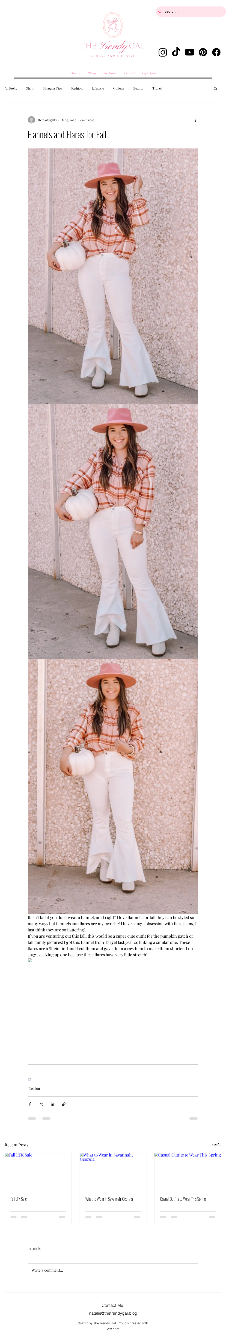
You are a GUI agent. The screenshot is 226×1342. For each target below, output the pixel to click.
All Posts (11, 88)
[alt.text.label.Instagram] (162, 52)
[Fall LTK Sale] (38, 1171)
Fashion (77, 88)
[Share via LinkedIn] (52, 1104)
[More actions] (195, 120)
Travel (157, 88)
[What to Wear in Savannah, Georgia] (113, 1171)
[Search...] (190, 11)
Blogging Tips (52, 88)
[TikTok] (176, 52)
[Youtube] (189, 52)
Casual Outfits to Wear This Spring (183, 1199)
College (118, 88)
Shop (29, 88)
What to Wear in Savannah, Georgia (109, 1199)
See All (216, 1144)
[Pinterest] (202, 52)
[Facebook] (216, 52)
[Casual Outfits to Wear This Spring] (188, 1171)
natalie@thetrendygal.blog (113, 1313)
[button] (215, 88)
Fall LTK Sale (18, 1199)
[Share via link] (64, 1104)
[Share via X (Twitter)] (41, 1104)
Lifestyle (98, 88)
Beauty (138, 88)
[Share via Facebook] (30, 1104)
